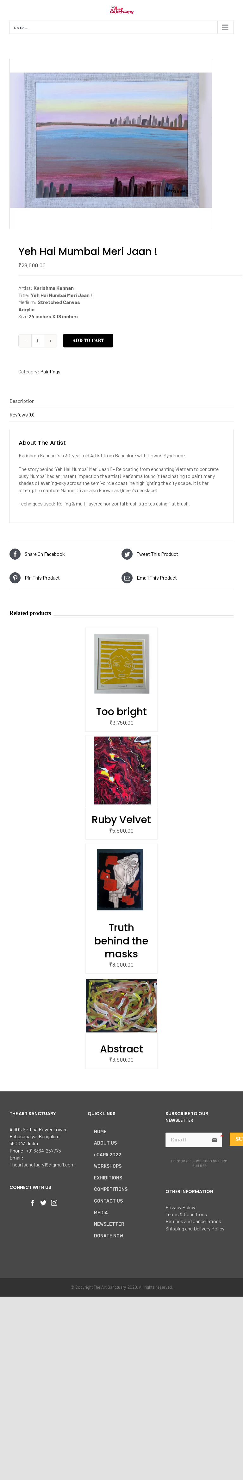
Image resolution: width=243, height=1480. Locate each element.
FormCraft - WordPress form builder (199, 1163)
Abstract (121, 1049)
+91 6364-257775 (43, 1150)
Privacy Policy (180, 1207)
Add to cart (88, 340)
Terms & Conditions (186, 1214)
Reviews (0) (21, 414)
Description (21, 401)
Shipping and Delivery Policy (194, 1228)
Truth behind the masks (121, 941)
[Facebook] (32, 1203)
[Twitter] (43, 1203)
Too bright (121, 712)
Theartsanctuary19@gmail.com (42, 1164)
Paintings (50, 371)
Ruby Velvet (121, 820)
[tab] (121, 401)
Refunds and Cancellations (193, 1221)
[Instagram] (54, 1203)
